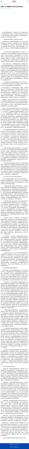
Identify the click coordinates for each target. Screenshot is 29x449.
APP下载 (17, 444)
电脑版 (12, 444)
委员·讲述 (5, 4)
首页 (1, 4)
